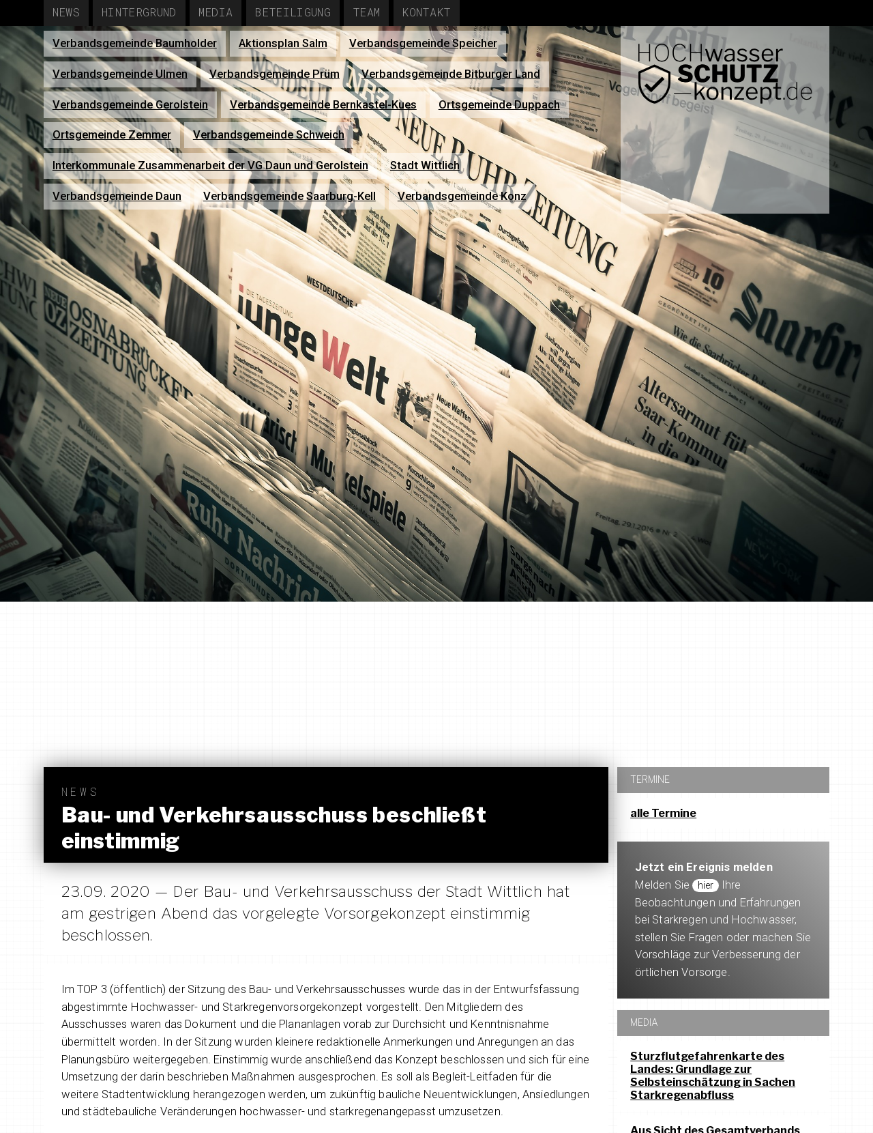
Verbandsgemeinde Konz (462, 196)
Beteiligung (292, 12)
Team (366, 12)
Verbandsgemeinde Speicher (423, 43)
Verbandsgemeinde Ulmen (120, 74)
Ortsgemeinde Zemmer (112, 134)
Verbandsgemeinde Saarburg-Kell (289, 196)
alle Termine (663, 813)
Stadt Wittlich (425, 165)
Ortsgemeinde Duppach (499, 104)
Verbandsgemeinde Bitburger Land (450, 74)
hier (707, 884)
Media (215, 12)
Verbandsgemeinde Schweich (268, 134)
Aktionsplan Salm (283, 43)
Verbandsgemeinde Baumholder (135, 43)
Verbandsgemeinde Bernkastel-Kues (323, 104)
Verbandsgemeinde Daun (117, 196)
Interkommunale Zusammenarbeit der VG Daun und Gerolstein (210, 165)
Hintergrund (139, 12)
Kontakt (426, 12)
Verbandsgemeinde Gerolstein (130, 104)
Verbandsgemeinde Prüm (274, 74)
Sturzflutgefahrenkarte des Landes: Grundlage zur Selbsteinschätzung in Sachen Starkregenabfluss (712, 1076)
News (66, 12)
